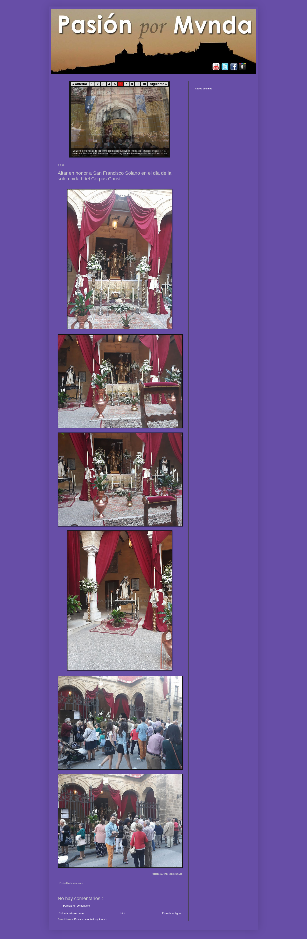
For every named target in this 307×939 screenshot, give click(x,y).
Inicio (123, 913)
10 (144, 84)
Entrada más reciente (71, 913)
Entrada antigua (171, 913)
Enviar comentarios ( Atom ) (90, 919)
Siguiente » (158, 84)
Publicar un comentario (76, 905)
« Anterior (79, 84)
